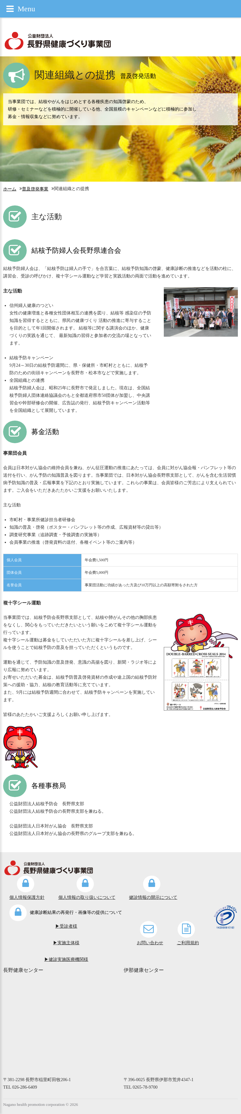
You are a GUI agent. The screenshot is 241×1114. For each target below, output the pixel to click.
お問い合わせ (150, 942)
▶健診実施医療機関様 (66, 959)
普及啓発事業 (35, 189)
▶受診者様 (66, 926)
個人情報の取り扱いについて (86, 897)
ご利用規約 (188, 942)
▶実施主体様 (66, 942)
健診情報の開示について (153, 897)
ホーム (9, 189)
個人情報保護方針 (27, 897)
